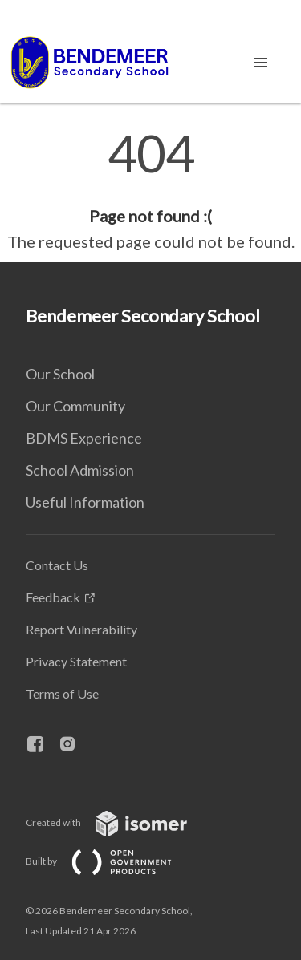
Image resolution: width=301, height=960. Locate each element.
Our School (60, 374)
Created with (119, 822)
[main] (150, 191)
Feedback (53, 597)
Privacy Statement (76, 661)
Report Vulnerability (81, 629)
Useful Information (85, 502)
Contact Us (57, 565)
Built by (111, 861)
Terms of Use (62, 693)
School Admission (80, 470)
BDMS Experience (84, 438)
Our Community (75, 406)
